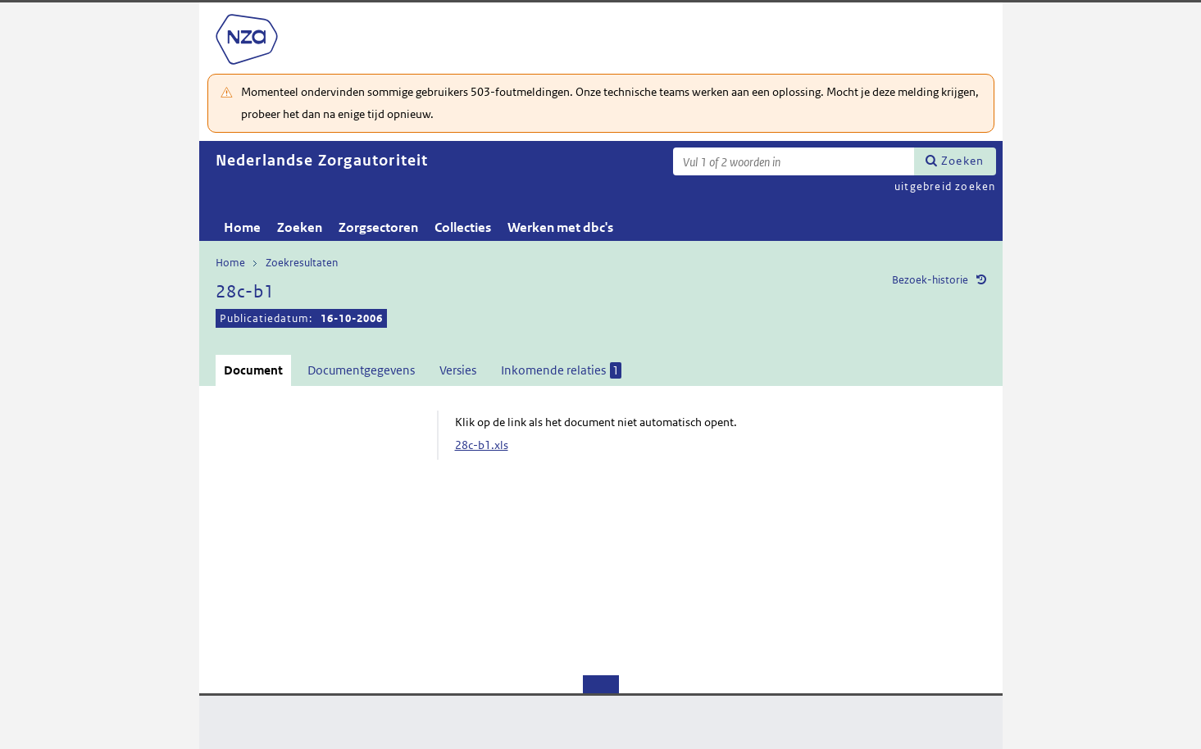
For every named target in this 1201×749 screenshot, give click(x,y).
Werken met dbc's (560, 227)
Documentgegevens (361, 370)
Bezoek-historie (930, 280)
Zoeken (962, 160)
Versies (457, 370)
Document (253, 370)
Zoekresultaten (302, 263)
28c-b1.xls (481, 445)
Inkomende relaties (561, 370)
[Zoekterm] (793, 161)
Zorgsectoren (378, 227)
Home (242, 227)
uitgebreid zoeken (944, 186)
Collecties (462, 227)
